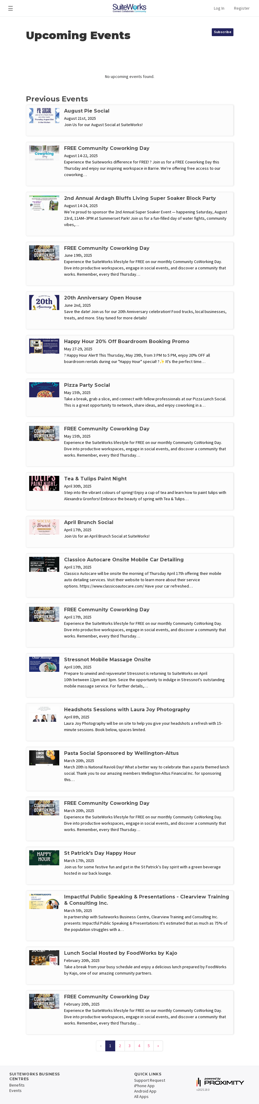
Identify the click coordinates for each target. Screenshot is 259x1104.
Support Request (149, 1080)
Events (15, 1090)
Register (242, 8)
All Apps (141, 1096)
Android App (145, 1091)
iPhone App (144, 1085)
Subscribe (222, 32)
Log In (219, 8)
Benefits (17, 1085)
